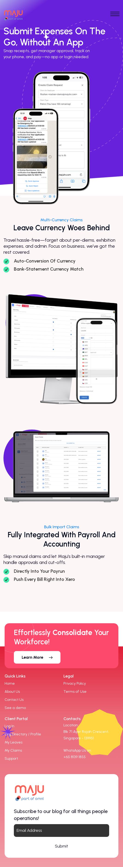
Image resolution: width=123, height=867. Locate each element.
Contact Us (14, 699)
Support (11, 758)
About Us (12, 691)
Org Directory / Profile (23, 734)
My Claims (13, 750)
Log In (9, 726)
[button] (37, 657)
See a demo (15, 708)
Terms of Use (75, 691)
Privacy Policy (74, 683)
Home (10, 683)
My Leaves (13, 742)
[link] (74, 757)
